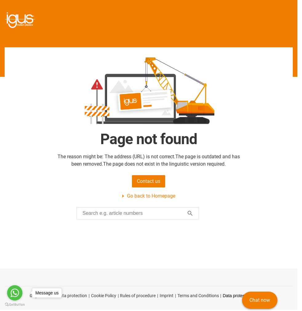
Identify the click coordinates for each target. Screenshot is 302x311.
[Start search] (190, 213)
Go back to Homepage (151, 196)
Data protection (72, 295)
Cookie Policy (103, 295)
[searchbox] (133, 213)
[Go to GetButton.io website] (15, 305)
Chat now (259, 300)
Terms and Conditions (198, 295)
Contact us (148, 181)
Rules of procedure (138, 295)
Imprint (166, 295)
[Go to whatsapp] (14, 293)
